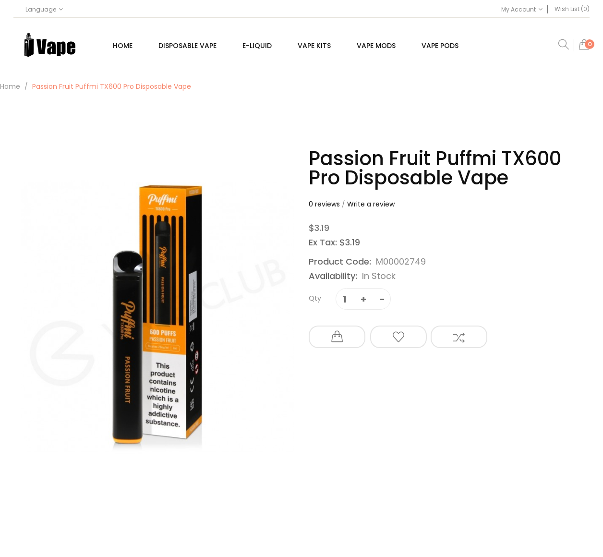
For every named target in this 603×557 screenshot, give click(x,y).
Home (10, 86)
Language (44, 9)
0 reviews (324, 204)
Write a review (371, 204)
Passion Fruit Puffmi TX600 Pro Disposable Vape (111, 86)
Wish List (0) (572, 9)
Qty (315, 298)
